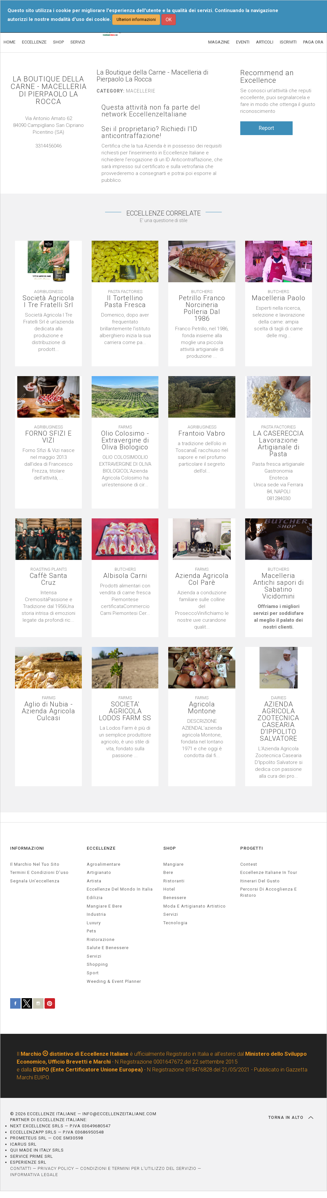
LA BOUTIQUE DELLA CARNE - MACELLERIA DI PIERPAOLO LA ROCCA (48, 90)
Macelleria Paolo (278, 298)
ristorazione (101, 939)
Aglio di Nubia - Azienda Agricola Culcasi (48, 711)
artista (94, 880)
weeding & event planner (114, 981)
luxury (94, 922)
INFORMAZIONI (27, 848)
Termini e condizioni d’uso (39, 872)
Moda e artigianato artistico (194, 906)
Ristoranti (174, 880)
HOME (9, 42)
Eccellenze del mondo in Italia (120, 889)
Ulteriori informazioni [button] (136, 19)
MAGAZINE (218, 42)
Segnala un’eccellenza (35, 880)
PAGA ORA (313, 42)
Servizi (170, 914)
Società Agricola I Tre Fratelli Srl (48, 301)
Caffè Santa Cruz (48, 579)
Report (266, 128)
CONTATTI (20, 1168)
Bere (168, 872)
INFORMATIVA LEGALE (34, 1174)
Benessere (174, 897)
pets (91, 931)
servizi (94, 956)
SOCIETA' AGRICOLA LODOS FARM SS (125, 711)
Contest (248, 864)
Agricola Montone (202, 708)
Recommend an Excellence (267, 76)
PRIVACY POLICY (56, 1168)
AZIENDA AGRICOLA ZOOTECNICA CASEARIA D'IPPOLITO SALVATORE (278, 721)
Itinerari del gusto (260, 880)
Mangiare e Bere (104, 906)
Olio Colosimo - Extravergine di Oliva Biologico (125, 440)
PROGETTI (251, 848)
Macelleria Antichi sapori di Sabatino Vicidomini (278, 586)
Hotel (169, 889)
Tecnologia (175, 922)
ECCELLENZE (34, 42)
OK (169, 19)
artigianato (99, 872)
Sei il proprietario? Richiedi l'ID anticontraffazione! (149, 132)
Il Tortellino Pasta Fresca (125, 301)
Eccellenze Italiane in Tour (268, 872)
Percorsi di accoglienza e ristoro (268, 892)
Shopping (97, 964)
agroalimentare (103, 864)
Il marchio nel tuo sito (35, 864)
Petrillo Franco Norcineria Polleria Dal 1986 (202, 308)
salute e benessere (108, 947)
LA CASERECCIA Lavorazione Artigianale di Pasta (278, 444)
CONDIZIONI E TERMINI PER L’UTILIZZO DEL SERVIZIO (138, 1168)
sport (93, 972)
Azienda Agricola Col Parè (202, 579)
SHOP (58, 42)
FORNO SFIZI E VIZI (48, 437)
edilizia (95, 897)
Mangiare (173, 864)
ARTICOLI (264, 42)
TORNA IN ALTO (290, 1117)
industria (96, 914)
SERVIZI (77, 42)
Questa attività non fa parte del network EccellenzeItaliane (150, 111)
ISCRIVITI (288, 42)
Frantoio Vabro (201, 433)
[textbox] (278, 481)
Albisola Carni (125, 575)
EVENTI (242, 42)
